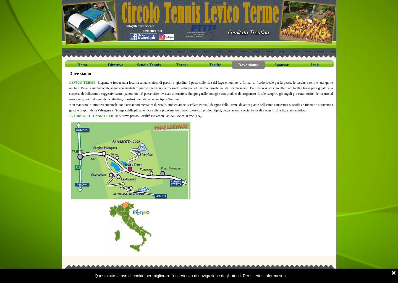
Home (82, 65)
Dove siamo (248, 65)
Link (314, 65)
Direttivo (116, 65)
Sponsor (281, 65)
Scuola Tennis (149, 65)
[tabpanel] (201, 99)
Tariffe (215, 65)
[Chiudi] (394, 273)
